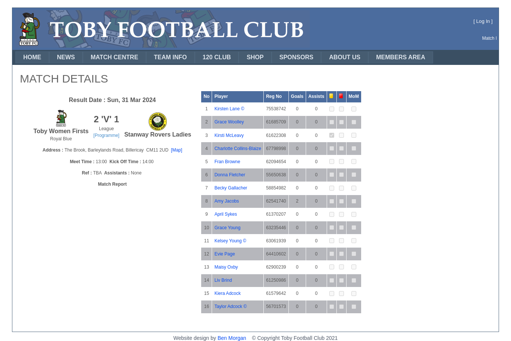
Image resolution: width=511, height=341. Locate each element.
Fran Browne (227, 161)
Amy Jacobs (226, 201)
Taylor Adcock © (230, 306)
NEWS (66, 57)
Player (221, 96)
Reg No (274, 96)
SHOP (255, 57)
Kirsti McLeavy (229, 135)
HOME (32, 57)
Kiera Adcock (227, 293)
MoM (354, 96)
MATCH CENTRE (114, 57)
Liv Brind (223, 280)
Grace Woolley (229, 122)
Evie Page (224, 254)
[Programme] (106, 135)
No (206, 96)
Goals (297, 96)
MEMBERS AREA (400, 57)
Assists (316, 96)
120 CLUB (217, 57)
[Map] (176, 150)
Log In (483, 21)
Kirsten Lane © (229, 108)
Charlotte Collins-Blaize (237, 148)
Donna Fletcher (229, 174)
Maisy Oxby (226, 267)
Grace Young (227, 227)
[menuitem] (32, 57)
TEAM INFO (170, 57)
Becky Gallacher (230, 188)
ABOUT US (344, 57)
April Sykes (225, 214)
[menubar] (224, 57)
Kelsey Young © (230, 240)
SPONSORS (296, 57)
